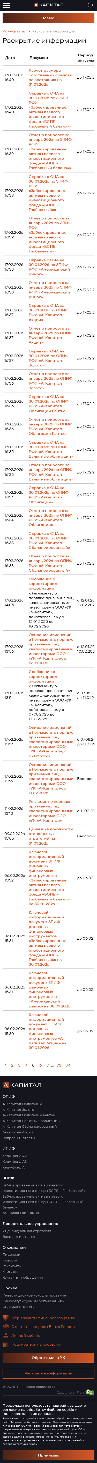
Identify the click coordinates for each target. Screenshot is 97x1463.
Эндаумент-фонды (18, 1307)
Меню (48, 18)
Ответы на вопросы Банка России (43, 1326)
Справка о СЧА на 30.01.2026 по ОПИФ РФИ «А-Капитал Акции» (49, 312)
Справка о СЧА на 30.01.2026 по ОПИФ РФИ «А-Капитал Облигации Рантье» (49, 403)
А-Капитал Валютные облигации (31, 1121)
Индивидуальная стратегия (27, 1231)
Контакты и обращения (23, 1277)
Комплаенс (12, 1272)
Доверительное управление (30, 1223)
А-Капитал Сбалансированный (30, 1126)
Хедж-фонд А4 (15, 1167)
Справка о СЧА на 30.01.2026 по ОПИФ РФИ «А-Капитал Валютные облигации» (51, 449)
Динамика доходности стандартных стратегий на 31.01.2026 (51, 836)
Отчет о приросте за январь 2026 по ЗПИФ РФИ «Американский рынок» (50, 289)
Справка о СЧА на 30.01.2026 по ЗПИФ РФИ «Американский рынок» (49, 267)
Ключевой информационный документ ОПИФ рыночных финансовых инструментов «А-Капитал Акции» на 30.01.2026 (47, 1031)
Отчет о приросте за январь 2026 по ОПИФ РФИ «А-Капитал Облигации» (50, 517)
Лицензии (11, 1254)
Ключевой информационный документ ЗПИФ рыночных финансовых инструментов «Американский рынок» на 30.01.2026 (49, 989)
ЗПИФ (8, 1178)
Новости (10, 1260)
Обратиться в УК (48, 1357)
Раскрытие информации (49, 1373)
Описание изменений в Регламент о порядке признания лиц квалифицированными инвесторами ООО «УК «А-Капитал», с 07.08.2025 (51, 741)
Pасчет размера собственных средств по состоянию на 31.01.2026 (50, 77)
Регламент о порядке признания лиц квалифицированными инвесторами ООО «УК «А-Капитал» (51, 811)
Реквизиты (12, 1266)
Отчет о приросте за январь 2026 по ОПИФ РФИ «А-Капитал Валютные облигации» (51, 472)
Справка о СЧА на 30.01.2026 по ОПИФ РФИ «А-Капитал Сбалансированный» (49, 540)
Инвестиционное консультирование (34, 1295)
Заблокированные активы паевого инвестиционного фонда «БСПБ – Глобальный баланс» (43, 1201)
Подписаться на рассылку (36, 1344)
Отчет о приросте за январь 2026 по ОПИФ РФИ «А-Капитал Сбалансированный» (50, 563)
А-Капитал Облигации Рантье (29, 1115)
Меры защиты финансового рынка (43, 1317)
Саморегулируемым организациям (33, 1301)
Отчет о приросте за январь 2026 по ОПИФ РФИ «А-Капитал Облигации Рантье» (50, 426)
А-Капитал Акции (18, 1132)
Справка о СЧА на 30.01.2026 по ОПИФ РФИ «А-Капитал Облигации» (49, 494)
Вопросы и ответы (19, 1138)
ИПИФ (9, 1148)
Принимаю (48, 1455)
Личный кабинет (26, 1335)
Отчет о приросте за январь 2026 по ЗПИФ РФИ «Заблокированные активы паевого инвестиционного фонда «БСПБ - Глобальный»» (50, 234)
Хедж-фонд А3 (15, 1161)
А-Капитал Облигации (22, 1104)
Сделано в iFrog (70, 1392)
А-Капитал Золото (18, 1109)
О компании (14, 1247)
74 (68, 1065)
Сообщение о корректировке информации (43, 584)
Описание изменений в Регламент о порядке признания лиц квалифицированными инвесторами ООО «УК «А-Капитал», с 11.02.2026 (51, 778)
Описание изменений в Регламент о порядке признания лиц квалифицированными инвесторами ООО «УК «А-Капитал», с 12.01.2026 (51, 648)
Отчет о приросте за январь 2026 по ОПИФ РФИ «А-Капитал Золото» (50, 380)
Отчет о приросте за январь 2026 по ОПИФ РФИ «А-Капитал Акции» (50, 335)
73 (59, 1065)
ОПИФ (9, 1096)
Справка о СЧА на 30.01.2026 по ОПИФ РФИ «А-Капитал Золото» (49, 358)
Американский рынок (22, 1213)
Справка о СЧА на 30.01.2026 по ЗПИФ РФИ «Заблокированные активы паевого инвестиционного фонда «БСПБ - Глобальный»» (48, 193)
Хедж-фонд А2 (15, 1156)
